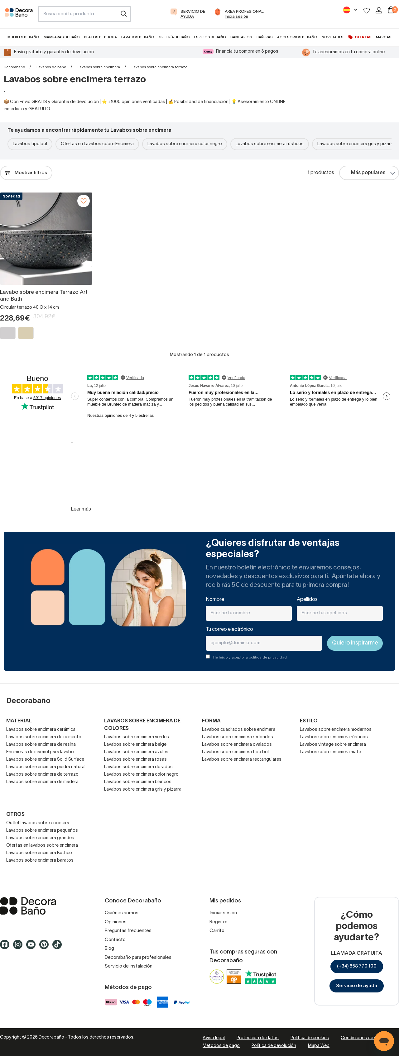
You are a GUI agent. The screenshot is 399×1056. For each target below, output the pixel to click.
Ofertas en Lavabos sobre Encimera (97, 144)
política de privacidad (268, 657)
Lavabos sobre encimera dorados (138, 767)
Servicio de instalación (128, 966)
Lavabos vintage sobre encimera (333, 745)
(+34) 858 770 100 (357, 966)
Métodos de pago (221, 1046)
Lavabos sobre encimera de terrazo (42, 775)
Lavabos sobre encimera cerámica (40, 730)
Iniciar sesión (223, 913)
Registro (218, 922)
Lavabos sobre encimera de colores (142, 725)
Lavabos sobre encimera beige (135, 745)
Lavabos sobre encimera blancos (137, 782)
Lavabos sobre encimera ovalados (237, 745)
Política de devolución (274, 1046)
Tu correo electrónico (229, 629)
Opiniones (116, 922)
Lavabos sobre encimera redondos (237, 737)
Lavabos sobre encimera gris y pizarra (142, 789)
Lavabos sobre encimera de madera (42, 782)
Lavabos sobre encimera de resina (41, 745)
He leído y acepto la (250, 657)
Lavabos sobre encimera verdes (136, 737)
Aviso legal (214, 1038)
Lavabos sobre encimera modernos (336, 730)
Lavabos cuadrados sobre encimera (238, 730)
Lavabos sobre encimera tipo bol (235, 752)
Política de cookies (310, 1038)
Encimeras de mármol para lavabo (40, 752)
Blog (109, 948)
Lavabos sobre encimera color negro (184, 144)
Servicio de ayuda (356, 986)
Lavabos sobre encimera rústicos (270, 144)
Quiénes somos (121, 913)
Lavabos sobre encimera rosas (135, 760)
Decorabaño (14, 67)
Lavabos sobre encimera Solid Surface (45, 760)
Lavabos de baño (51, 67)
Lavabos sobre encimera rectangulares (241, 760)
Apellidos (307, 599)
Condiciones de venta (363, 1038)
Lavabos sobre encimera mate (330, 752)
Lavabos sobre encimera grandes (40, 838)
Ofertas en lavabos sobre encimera (42, 846)
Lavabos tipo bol (30, 144)
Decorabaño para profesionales (138, 957)
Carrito (216, 931)
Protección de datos (258, 1038)
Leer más (81, 509)
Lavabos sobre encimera (99, 67)
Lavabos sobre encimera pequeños (42, 831)
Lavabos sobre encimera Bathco (39, 853)
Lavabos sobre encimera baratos (40, 861)
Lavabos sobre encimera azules (136, 752)
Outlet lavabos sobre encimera (37, 823)
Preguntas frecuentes (128, 931)
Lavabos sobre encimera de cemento (43, 737)
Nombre (215, 599)
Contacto (115, 940)
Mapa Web (318, 1046)
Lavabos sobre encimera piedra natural (45, 767)
